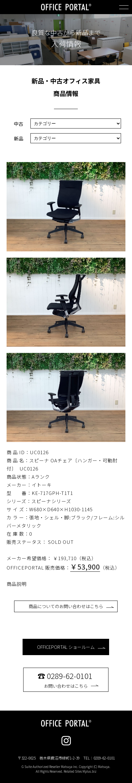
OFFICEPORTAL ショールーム (71, 647)
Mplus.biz (89, 771)
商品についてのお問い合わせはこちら (71, 606)
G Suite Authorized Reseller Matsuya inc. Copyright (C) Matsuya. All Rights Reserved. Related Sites (66, 769)
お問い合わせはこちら (71, 679)
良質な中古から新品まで (66, 32)
